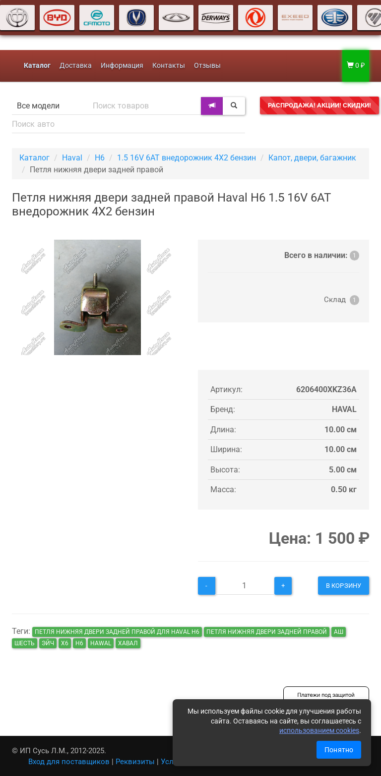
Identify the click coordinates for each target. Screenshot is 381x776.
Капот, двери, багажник (312, 157)
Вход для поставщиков (69, 761)
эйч (48, 643)
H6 (100, 157)
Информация (122, 65)
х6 (64, 643)
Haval (72, 157)
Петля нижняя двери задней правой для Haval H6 (117, 631)
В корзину (343, 585)
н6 (79, 643)
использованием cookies (319, 730)
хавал (128, 643)
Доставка (76, 65)
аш (338, 631)
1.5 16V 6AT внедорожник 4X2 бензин (186, 157)
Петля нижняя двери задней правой (266, 631)
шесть (24, 643)
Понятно (338, 750)
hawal (100, 643)
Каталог (34, 157)
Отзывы (207, 65)
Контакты (168, 65)
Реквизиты (135, 761)
